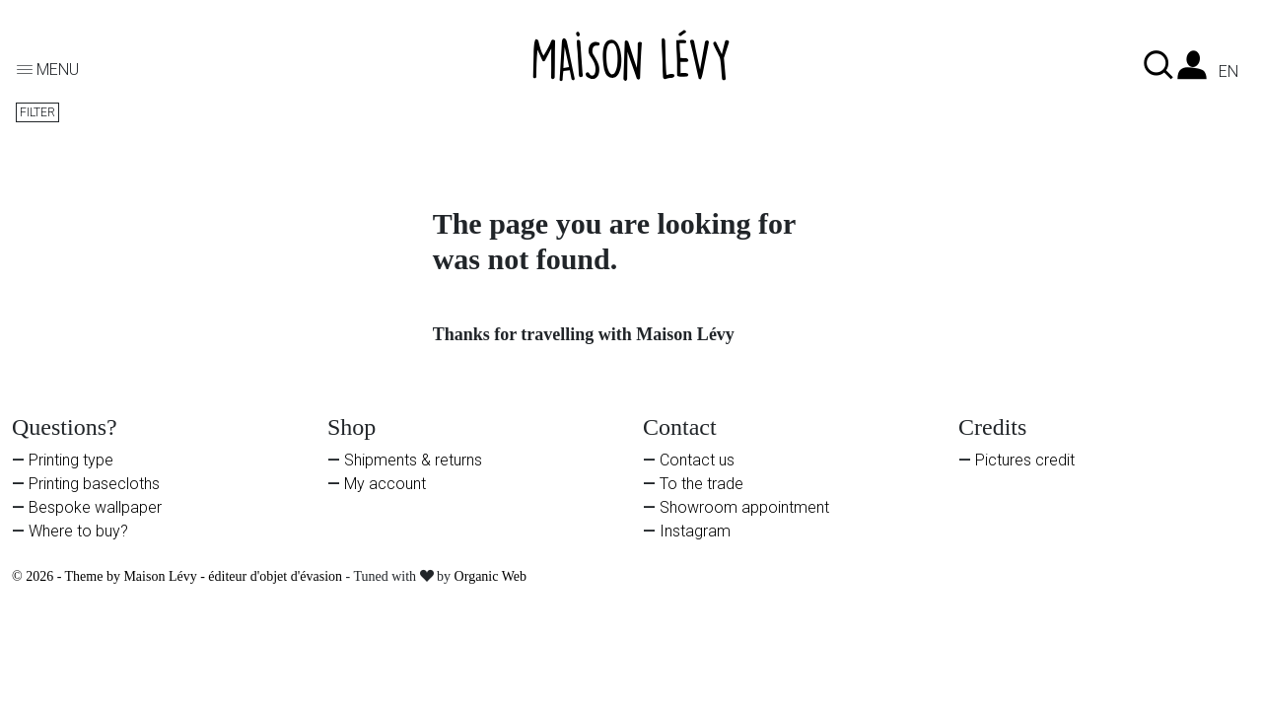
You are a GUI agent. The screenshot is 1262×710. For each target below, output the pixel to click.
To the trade (701, 483)
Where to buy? (78, 531)
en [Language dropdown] (1228, 72)
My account (385, 483)
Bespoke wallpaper (95, 507)
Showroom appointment (744, 507)
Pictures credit (1025, 460)
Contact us (697, 460)
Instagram (695, 531)
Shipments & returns (413, 460)
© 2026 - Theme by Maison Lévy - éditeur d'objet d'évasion (179, 576)
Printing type (71, 460)
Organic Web (490, 576)
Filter (37, 112)
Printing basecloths (94, 483)
